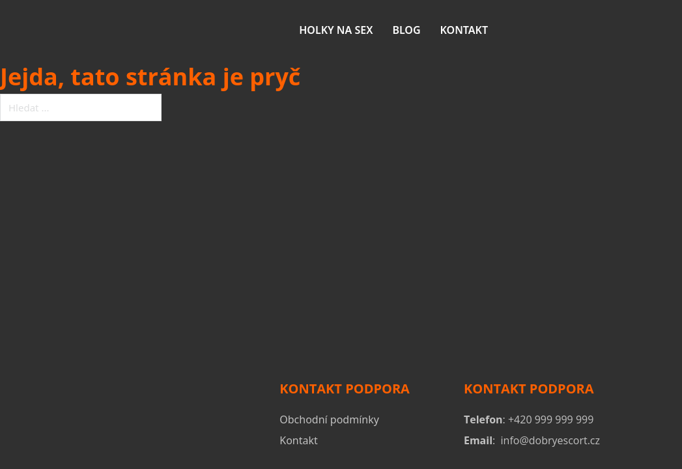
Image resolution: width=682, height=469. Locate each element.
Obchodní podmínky (329, 419)
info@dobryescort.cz (550, 440)
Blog (406, 30)
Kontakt (464, 30)
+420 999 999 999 (550, 419)
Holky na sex (336, 30)
